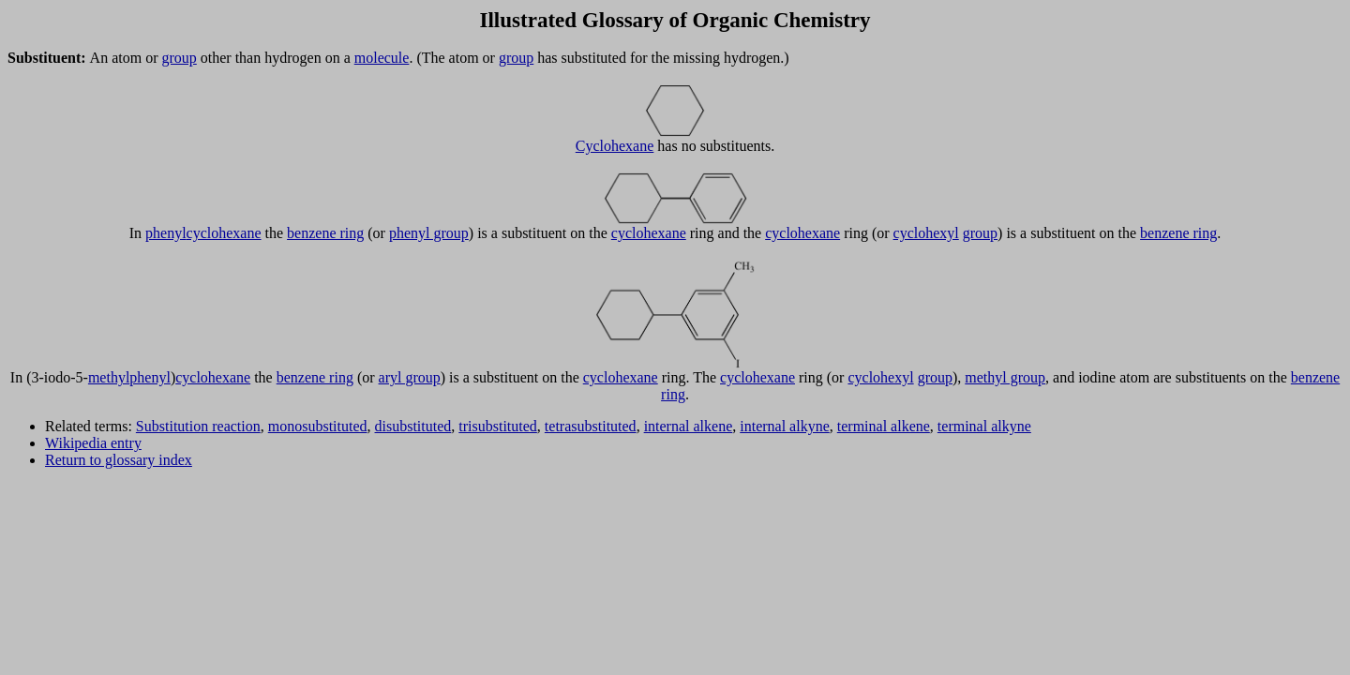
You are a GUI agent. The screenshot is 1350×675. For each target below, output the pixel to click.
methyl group (1005, 377)
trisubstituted (497, 426)
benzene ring (325, 233)
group (178, 58)
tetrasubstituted (591, 426)
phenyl (166, 233)
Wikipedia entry (93, 443)
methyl (108, 377)
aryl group (410, 377)
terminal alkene (883, 426)
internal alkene (688, 426)
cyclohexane (224, 233)
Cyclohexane (615, 146)
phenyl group (429, 233)
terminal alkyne (984, 426)
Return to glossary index (118, 460)
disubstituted (413, 426)
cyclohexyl (926, 233)
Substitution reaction (198, 426)
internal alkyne (785, 426)
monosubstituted (318, 426)
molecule (382, 58)
